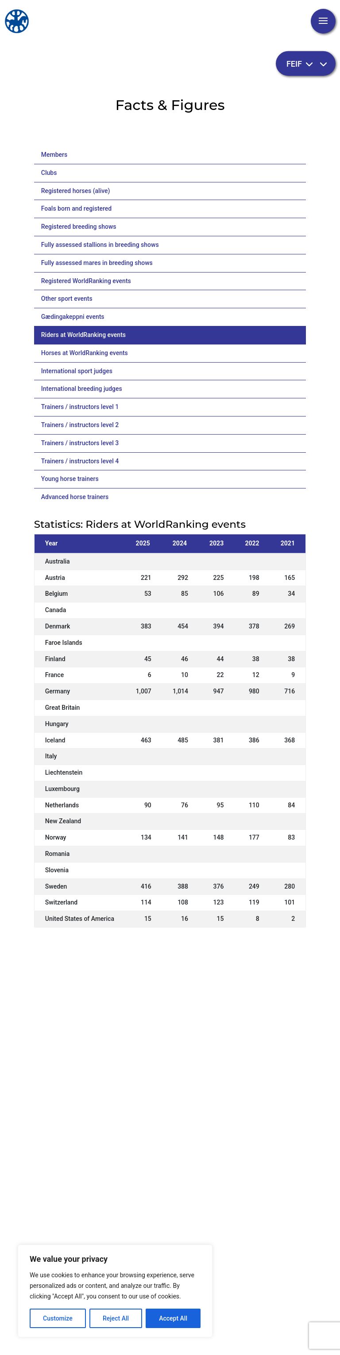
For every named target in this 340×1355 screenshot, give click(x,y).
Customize (58, 1318)
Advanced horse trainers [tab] (74, 496)
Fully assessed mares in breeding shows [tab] (97, 262)
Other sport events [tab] (67, 298)
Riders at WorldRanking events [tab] (83, 334)
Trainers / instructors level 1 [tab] (80, 406)
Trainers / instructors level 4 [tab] (80, 461)
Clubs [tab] (49, 172)
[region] (115, 1291)
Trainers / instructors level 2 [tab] (80, 424)
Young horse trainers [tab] (70, 478)
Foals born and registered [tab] (76, 208)
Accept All (173, 1318)
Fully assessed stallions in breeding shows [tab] (100, 244)
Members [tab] (54, 154)
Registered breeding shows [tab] (78, 226)
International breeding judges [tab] (81, 388)
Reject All (116, 1318)
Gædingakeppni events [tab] (72, 316)
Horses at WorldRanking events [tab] (84, 352)
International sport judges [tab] (76, 371)
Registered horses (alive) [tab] (75, 190)
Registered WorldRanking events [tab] (86, 280)
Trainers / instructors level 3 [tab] (80, 443)
